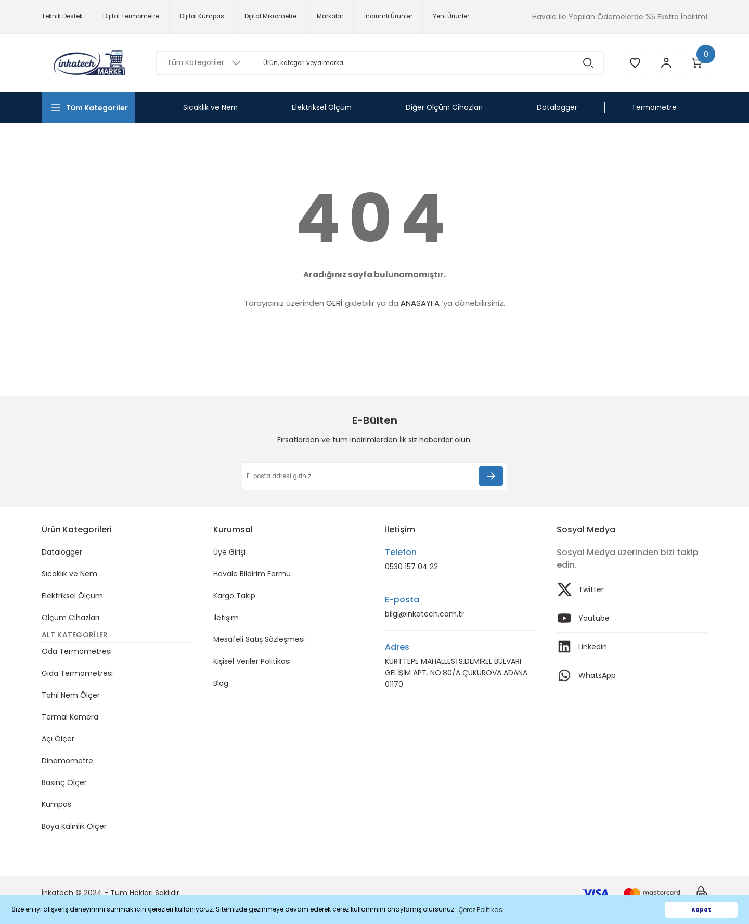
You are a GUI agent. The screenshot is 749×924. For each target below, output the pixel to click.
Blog (220, 683)
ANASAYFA (420, 303)
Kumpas (56, 804)
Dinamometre (67, 760)
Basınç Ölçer (64, 782)
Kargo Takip (234, 596)
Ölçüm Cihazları (70, 617)
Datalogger (62, 552)
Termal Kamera (70, 717)
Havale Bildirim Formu (252, 574)
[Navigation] (88, 107)
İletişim (226, 617)
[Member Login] (665, 63)
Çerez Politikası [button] (481, 909)
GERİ (334, 303)
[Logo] (88, 62)
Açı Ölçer (58, 739)
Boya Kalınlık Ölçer (74, 826)
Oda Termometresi (77, 651)
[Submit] (491, 476)
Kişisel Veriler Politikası (252, 661)
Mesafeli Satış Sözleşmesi (259, 639)
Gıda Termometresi (77, 673)
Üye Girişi (229, 552)
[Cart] (697, 63)
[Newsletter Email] (374, 476)
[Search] (379, 63)
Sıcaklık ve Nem (69, 574)
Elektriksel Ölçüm (72, 596)
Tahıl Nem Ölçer (71, 695)
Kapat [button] (701, 910)
